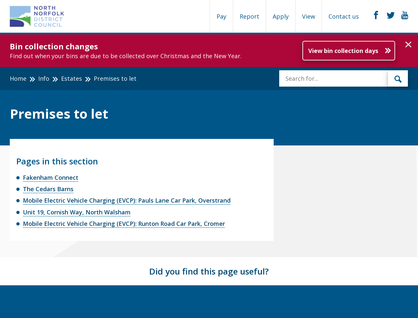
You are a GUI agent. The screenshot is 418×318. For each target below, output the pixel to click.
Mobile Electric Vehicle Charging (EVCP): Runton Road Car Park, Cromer (124, 223)
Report (249, 16)
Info (43, 78)
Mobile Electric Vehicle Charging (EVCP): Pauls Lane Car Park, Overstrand (127, 200)
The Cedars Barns (48, 189)
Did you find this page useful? (209, 271)
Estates (71, 78)
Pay (221, 16)
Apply (281, 16)
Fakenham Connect (50, 177)
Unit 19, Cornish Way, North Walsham (77, 212)
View (308, 16)
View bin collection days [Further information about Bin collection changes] (343, 51)
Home (18, 78)
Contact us (344, 16)
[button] (408, 45)
